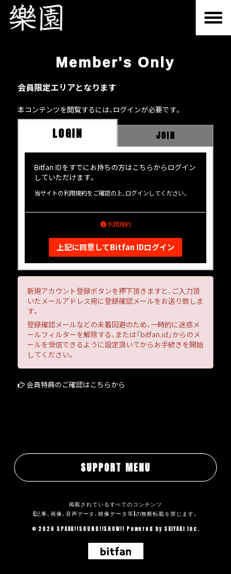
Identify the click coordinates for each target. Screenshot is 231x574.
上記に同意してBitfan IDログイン (115, 247)
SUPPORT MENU (115, 467)
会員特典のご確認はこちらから (75, 384)
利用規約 (116, 224)
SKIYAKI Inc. (182, 529)
